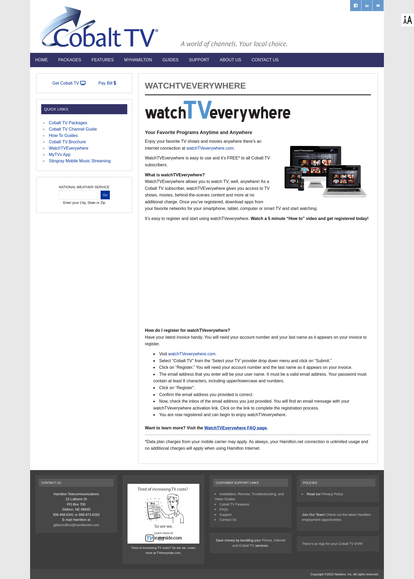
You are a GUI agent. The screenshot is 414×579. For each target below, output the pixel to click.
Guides (170, 60)
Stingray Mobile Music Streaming (80, 161)
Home (41, 60)
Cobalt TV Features (234, 504)
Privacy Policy (332, 494)
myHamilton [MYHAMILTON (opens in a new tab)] (138, 60)
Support (199, 60)
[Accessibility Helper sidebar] (407, 20)
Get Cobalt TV (69, 83)
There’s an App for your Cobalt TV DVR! (332, 544)
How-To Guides (63, 135)
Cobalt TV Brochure (67, 142)
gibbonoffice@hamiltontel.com (76, 525)
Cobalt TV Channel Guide (73, 129)
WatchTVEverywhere (68, 148)
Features (103, 60)
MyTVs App (59, 154)
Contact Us (265, 60)
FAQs (223, 509)
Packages (69, 60)
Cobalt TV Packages (68, 123)
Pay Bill (107, 83)
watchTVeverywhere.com (210, 148)
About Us (230, 60)
